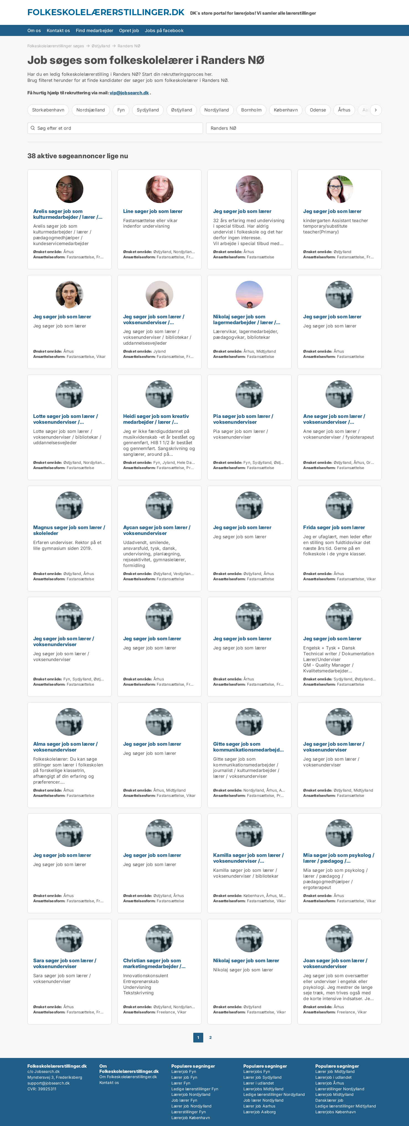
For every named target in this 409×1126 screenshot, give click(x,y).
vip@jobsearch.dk (129, 92)
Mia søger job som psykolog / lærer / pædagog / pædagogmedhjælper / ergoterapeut (338, 863)
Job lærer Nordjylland (263, 1100)
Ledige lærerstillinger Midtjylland (345, 1106)
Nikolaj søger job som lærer (246, 960)
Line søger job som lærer (153, 211)
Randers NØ (129, 46)
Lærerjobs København (335, 1111)
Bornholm (251, 110)
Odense (318, 110)
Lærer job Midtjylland (335, 1071)
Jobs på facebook (164, 30)
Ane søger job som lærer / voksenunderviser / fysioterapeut (334, 422)
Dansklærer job (329, 1100)
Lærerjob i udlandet (333, 1077)
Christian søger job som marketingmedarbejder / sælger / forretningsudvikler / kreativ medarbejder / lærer (158, 969)
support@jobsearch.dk (48, 1083)
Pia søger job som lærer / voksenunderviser (243, 419)
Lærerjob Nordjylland (191, 1094)
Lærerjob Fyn (183, 1071)
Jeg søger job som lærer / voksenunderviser (63, 641)
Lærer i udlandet (258, 1083)
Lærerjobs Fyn (256, 1071)
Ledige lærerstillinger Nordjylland (274, 1094)
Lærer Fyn (181, 1083)
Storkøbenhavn (48, 110)
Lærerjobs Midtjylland (263, 1088)
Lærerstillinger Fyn (188, 1111)
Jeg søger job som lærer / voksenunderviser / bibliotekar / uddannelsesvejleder (153, 325)
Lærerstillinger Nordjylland (339, 1088)
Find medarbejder (95, 30)
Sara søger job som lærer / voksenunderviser (65, 963)
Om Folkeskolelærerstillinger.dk (128, 1076)
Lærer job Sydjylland (262, 1077)
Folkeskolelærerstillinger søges (55, 45)
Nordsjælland (90, 110)
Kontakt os (58, 30)
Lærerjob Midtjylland (334, 1094)
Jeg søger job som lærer (242, 211)
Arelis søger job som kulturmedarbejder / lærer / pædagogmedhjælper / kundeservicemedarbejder (65, 219)
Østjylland (101, 45)
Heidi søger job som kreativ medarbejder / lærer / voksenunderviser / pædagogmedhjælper (156, 424)
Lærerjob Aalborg (259, 1111)
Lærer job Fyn (184, 1077)
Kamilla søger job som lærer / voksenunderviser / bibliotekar (248, 861)
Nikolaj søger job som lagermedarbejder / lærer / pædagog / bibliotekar (244, 322)
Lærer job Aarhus (259, 1106)
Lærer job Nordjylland (191, 1106)
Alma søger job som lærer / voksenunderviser (65, 747)
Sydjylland (148, 110)
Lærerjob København (190, 1117)
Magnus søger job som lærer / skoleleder (69, 530)
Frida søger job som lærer (334, 527)
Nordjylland (216, 110)
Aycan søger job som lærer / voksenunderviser (157, 530)
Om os (34, 30)
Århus (344, 110)
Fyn (121, 110)
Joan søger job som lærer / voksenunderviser (335, 963)
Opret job (129, 30)
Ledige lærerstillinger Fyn (194, 1088)
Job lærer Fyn (184, 1100)
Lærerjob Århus (329, 1083)
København (286, 110)
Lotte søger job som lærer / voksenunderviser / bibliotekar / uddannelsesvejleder (65, 424)
